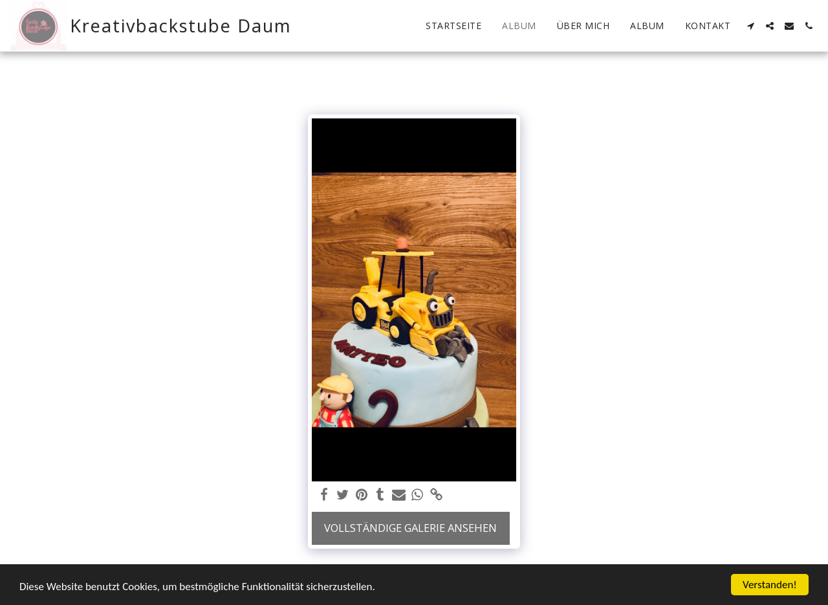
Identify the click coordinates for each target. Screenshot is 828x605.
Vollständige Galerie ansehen (410, 527)
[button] (750, 25)
